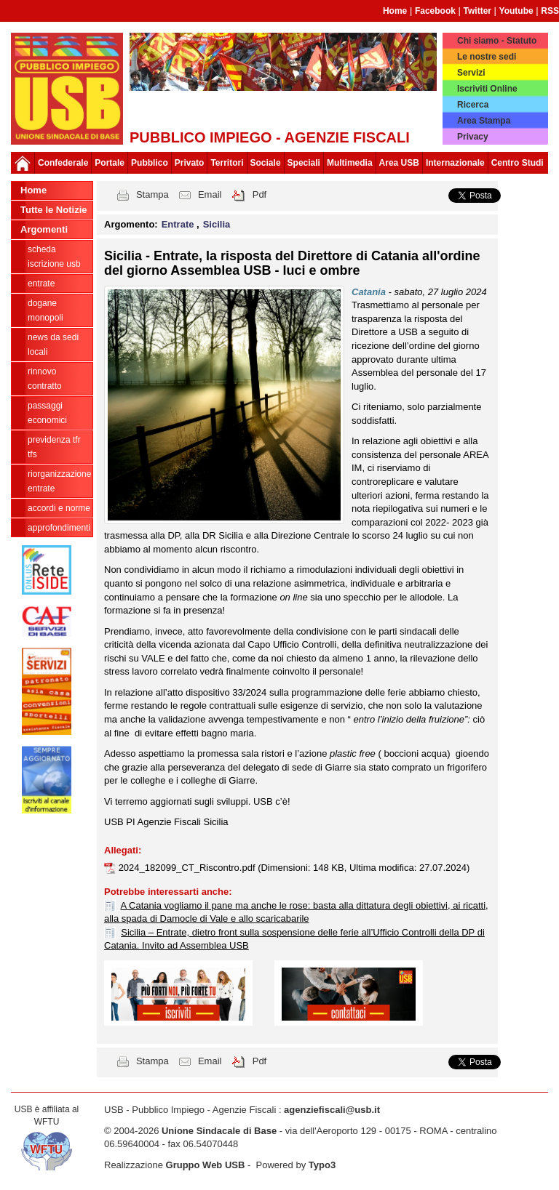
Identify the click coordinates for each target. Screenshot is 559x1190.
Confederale (63, 163)
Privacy (472, 137)
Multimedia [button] (350, 163)
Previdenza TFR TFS (54, 447)
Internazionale (455, 163)
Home (395, 11)
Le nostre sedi (486, 57)
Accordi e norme (59, 508)
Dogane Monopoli (45, 310)
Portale (109, 163)
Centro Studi (517, 163)
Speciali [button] (304, 163)
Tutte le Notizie (53, 209)
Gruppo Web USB (205, 1164)
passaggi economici (47, 413)
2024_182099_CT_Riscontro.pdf (188, 867)
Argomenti (44, 229)
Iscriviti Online (487, 89)
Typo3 (322, 1164)
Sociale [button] (265, 163)
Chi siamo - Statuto (496, 41)
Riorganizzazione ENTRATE (59, 481)
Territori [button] (226, 163)
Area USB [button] (399, 163)
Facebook (435, 11)
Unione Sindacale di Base (219, 1130)
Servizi (471, 73)
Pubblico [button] (149, 163)
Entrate (41, 283)
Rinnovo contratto (45, 378)
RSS (550, 11)
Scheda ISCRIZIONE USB (54, 256)
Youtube (516, 11)
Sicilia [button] (217, 224)
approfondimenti (59, 528)
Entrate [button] (179, 224)
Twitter (477, 11)
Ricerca (472, 105)
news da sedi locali (53, 344)
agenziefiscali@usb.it (332, 1109)
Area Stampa (483, 121)
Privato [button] (190, 163)
